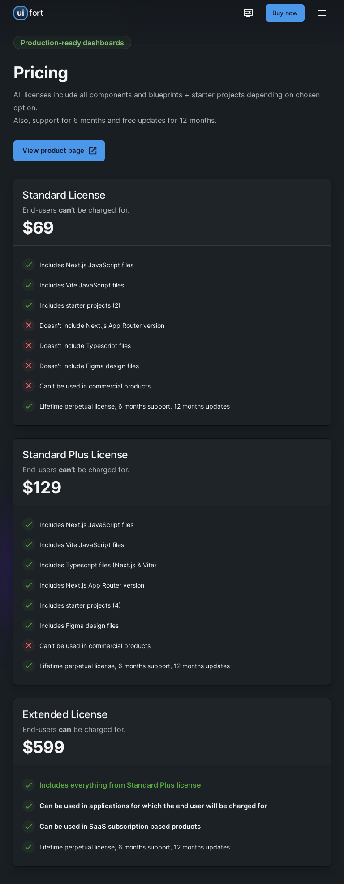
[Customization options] (248, 13)
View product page (60, 151)
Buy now (285, 13)
